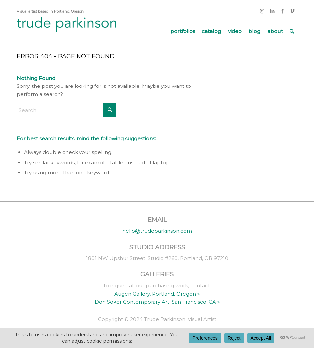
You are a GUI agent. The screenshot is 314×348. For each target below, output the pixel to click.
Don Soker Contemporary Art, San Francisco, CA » (157, 302)
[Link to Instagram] (262, 11)
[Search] (291, 31)
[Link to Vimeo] (292, 11)
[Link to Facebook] (282, 11)
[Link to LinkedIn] (272, 11)
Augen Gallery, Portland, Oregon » (157, 294)
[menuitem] (182, 31)
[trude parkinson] (66, 31)
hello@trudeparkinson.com (157, 231)
